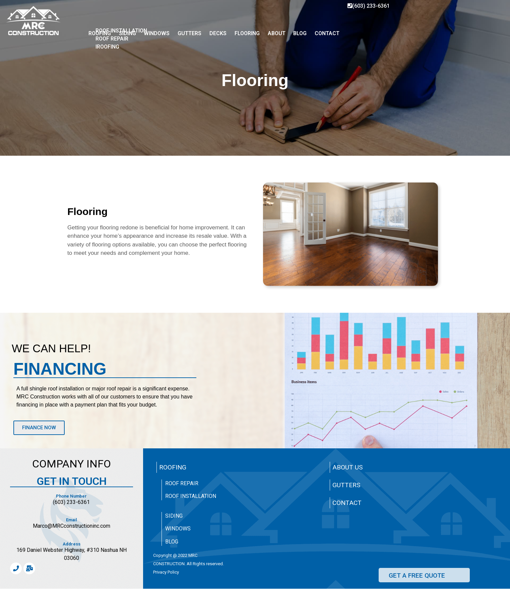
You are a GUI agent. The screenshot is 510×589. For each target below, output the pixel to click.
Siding (174, 516)
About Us (347, 467)
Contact (347, 503)
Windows (178, 528)
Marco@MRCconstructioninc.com (71, 526)
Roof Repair (181, 483)
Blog (171, 541)
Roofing (172, 467)
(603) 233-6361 (368, 6)
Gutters (346, 485)
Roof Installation (190, 496)
